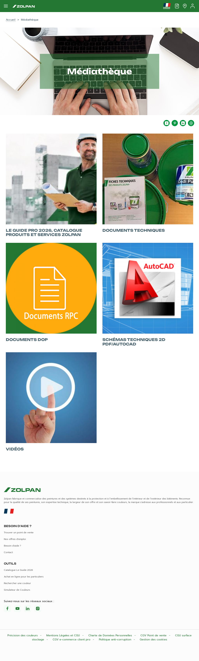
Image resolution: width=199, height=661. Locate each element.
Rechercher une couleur (17, 583)
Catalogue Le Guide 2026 (18, 570)
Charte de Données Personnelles (110, 635)
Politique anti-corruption (115, 639)
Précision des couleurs (23, 635)
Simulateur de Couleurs (17, 590)
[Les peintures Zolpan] (23, 6)
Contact (8, 552)
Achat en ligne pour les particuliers (24, 576)
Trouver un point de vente (18, 532)
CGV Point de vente (154, 635)
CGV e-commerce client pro (72, 639)
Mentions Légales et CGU (63, 635)
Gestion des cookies (153, 639)
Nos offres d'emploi (15, 539)
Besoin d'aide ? (12, 545)
